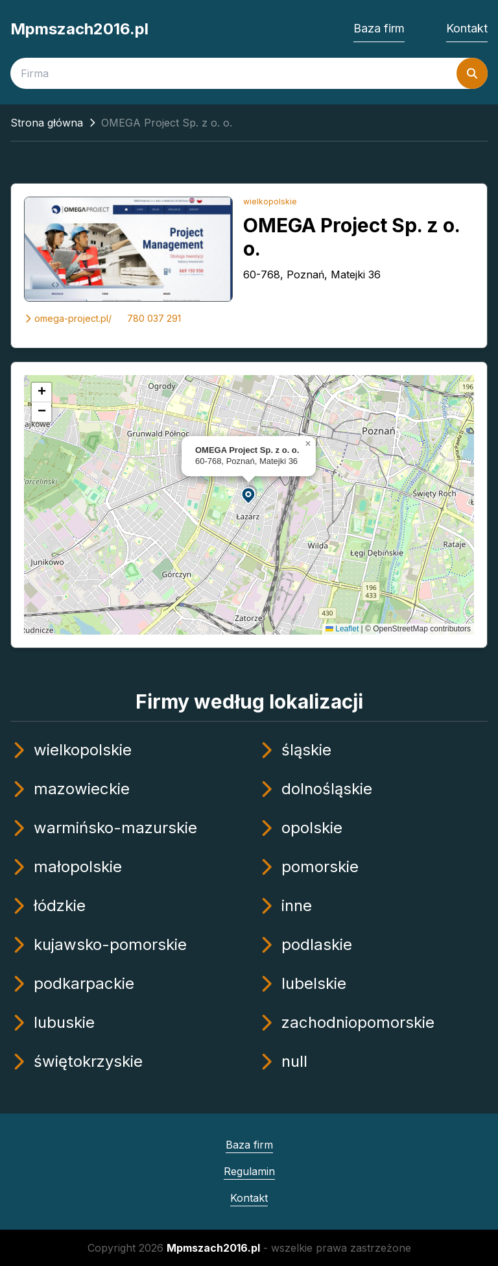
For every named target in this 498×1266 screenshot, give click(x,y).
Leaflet (342, 628)
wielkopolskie (270, 201)
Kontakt (467, 28)
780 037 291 (154, 318)
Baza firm (379, 28)
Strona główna (46, 122)
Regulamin (249, 1171)
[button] (249, 495)
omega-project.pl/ (68, 318)
